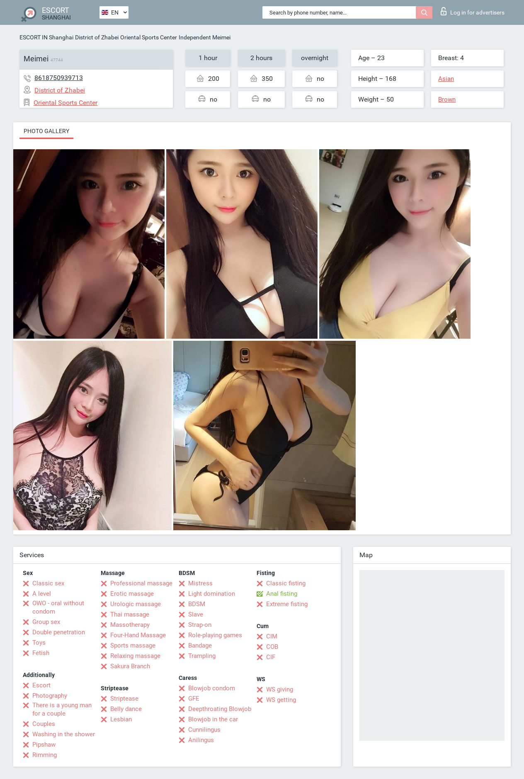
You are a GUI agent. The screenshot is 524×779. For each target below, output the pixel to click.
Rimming (44, 755)
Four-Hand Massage (138, 635)
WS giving (279, 689)
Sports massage (132, 645)
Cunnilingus (204, 729)
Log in (473, 11)
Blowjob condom (211, 688)
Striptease (124, 698)
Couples (43, 724)
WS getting (281, 700)
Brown (447, 99)
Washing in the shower (63, 734)
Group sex (46, 622)
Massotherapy (130, 625)
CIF (270, 657)
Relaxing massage (135, 656)
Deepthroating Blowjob (219, 709)
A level (41, 593)
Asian (446, 79)
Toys (39, 642)
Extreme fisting (287, 604)
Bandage (200, 645)
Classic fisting (286, 583)
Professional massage (141, 583)
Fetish (40, 653)
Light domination (211, 593)
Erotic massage (132, 593)
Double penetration (58, 632)
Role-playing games (215, 635)
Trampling (202, 656)
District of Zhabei (97, 37)
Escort (41, 685)
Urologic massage (135, 604)
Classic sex (48, 583)
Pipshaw (44, 744)
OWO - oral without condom (58, 607)
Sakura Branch (130, 666)
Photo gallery (46, 131)
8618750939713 (58, 78)
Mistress (200, 583)
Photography (49, 695)
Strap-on (199, 625)
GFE (193, 698)
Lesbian (121, 719)
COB (272, 646)
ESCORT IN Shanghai (46, 37)
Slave (195, 614)
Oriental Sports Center (148, 37)
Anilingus (201, 740)
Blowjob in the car (213, 719)
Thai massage (129, 614)
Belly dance (126, 709)
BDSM (196, 604)
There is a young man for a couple (62, 709)
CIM (271, 636)
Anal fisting (281, 593)
